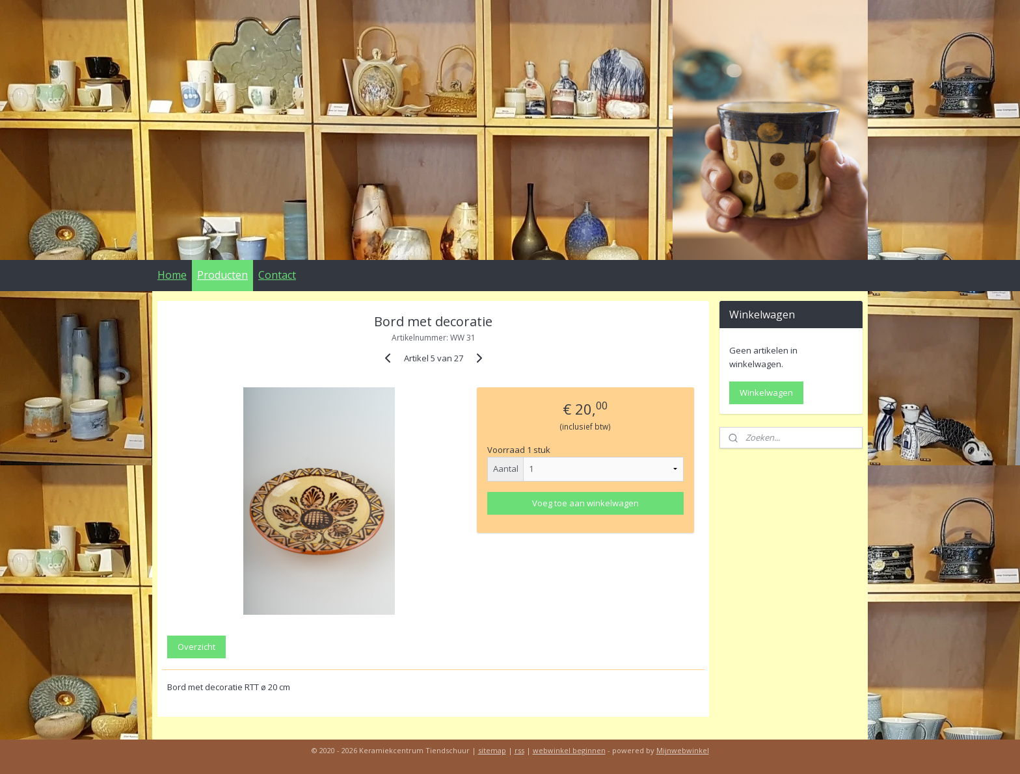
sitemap (492, 750)
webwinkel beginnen (569, 750)
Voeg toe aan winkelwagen (585, 503)
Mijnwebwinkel (682, 750)
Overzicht (196, 646)
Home (172, 275)
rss (519, 750)
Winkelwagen (766, 392)
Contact (277, 275)
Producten (222, 275)
